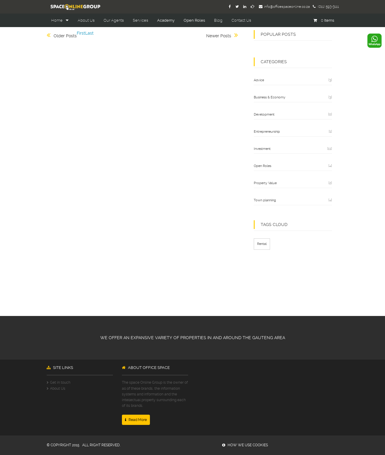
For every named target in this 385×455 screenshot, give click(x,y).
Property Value (265, 183)
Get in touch (60, 382)
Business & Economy (269, 97)
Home (57, 20)
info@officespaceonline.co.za (284, 7)
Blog (218, 20)
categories (274, 61)
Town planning (265, 200)
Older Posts (65, 35)
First (81, 33)
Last (89, 33)
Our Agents (114, 20)
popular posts (278, 34)
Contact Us (241, 20)
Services (140, 20)
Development (264, 114)
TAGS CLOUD (274, 224)
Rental (262, 244)
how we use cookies (245, 445)
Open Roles (194, 20)
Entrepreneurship (267, 132)
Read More (136, 420)
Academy (166, 20)
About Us (86, 20)
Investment (262, 149)
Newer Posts (218, 35)
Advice (259, 80)
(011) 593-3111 (326, 7)
